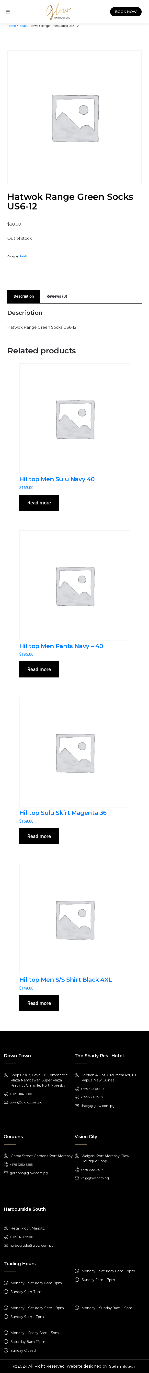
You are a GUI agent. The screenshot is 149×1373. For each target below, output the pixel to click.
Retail (23, 26)
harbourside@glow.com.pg (32, 1245)
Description (24, 296)
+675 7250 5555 (21, 1164)
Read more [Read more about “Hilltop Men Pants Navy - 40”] (39, 669)
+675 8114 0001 (21, 1094)
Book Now (126, 12)
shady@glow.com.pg (98, 1106)
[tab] (23, 296)
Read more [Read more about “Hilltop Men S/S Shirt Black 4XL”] (39, 1003)
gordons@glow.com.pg (29, 1173)
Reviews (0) (56, 296)
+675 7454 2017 (92, 1170)
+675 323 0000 (92, 1089)
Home (11, 26)
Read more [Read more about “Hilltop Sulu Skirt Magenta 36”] (39, 836)
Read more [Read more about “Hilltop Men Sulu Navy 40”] (39, 503)
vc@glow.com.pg (95, 1178)
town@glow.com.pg (26, 1102)
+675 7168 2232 (92, 1097)
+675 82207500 (21, 1237)
